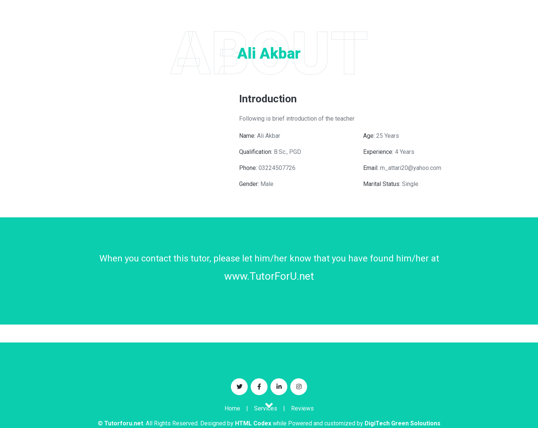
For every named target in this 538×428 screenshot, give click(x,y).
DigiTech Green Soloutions (402, 423)
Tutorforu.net (123, 423)
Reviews (302, 408)
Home (232, 408)
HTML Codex (253, 423)
